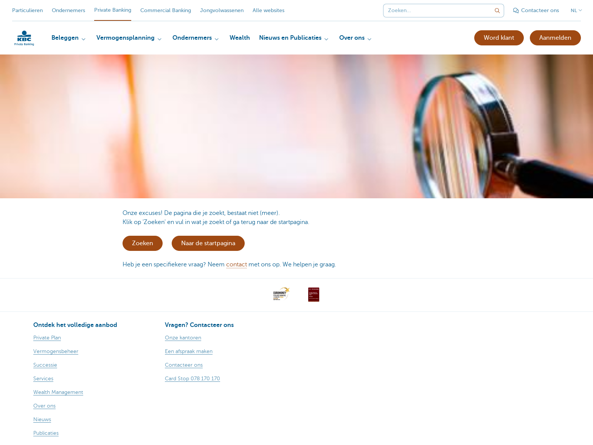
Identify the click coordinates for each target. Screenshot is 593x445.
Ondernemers (68, 10)
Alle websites (268, 10)
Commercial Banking (165, 10)
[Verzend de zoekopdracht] (497, 10)
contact (236, 264)
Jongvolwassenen (222, 10)
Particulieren (27, 10)
